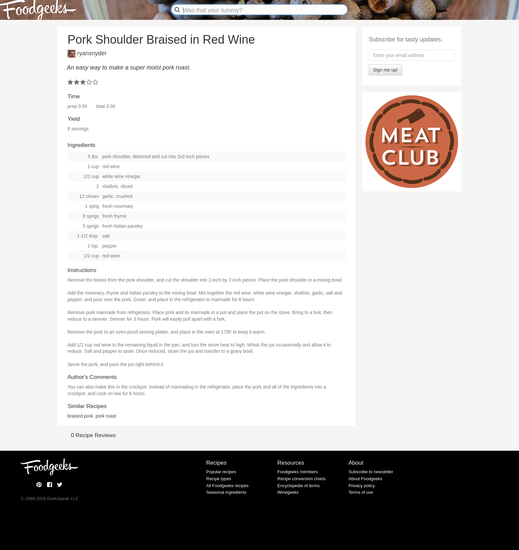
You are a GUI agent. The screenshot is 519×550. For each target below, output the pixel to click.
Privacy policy (362, 485)
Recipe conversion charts (301, 478)
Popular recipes (221, 471)
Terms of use (361, 492)
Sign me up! (385, 69)
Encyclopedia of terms (298, 485)
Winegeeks (288, 492)
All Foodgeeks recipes (227, 485)
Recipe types (218, 478)
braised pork (80, 416)
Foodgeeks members (297, 471)
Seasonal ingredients (226, 492)
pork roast (106, 416)
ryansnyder (92, 53)
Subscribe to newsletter (371, 471)
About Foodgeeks (365, 478)
